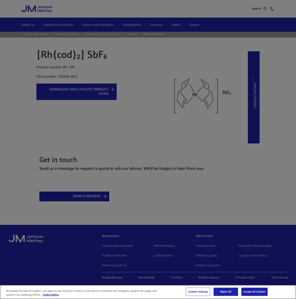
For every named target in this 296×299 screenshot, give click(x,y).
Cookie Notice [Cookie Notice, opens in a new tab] (51, 294)
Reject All (225, 291)
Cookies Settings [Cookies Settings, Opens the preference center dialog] (198, 291)
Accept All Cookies (254, 291)
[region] (148, 292)
